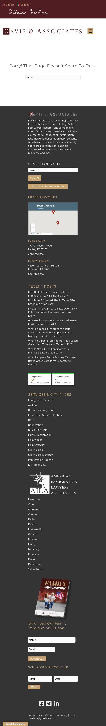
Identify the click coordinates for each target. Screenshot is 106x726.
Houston (33, 539)
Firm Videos (35, 439)
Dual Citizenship (37, 430)
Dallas (31, 519)
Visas (31, 504)
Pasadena (33, 554)
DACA (31, 420)
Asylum (32, 405)
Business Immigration (41, 410)
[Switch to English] (8, 4)
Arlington (33, 509)
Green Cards (35, 450)
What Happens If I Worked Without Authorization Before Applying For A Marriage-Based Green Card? (49, 332)
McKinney (33, 549)
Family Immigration (39, 434)
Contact (73, 714)
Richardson (34, 564)
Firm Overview (36, 444)
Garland (33, 534)
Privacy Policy (61, 714)
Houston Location (38, 260)
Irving (31, 544)
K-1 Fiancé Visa (37, 464)
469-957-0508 (17, 13)
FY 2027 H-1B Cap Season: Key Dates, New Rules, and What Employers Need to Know (52, 312)
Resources (34, 499)
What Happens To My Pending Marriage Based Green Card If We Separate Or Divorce (52, 361)
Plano (31, 559)
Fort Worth (35, 529)
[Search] (53, 77)
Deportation (35, 425)
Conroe (32, 514)
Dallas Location (37, 240)
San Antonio (35, 569)
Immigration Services (40, 400)
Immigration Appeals (40, 459)
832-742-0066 (36, 274)
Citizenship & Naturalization (45, 415)
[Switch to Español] (23, 4)
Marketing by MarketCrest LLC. (43, 717)
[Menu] (90, 31)
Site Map (32, 714)
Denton (32, 524)
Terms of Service (45, 714)
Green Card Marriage (40, 454)
